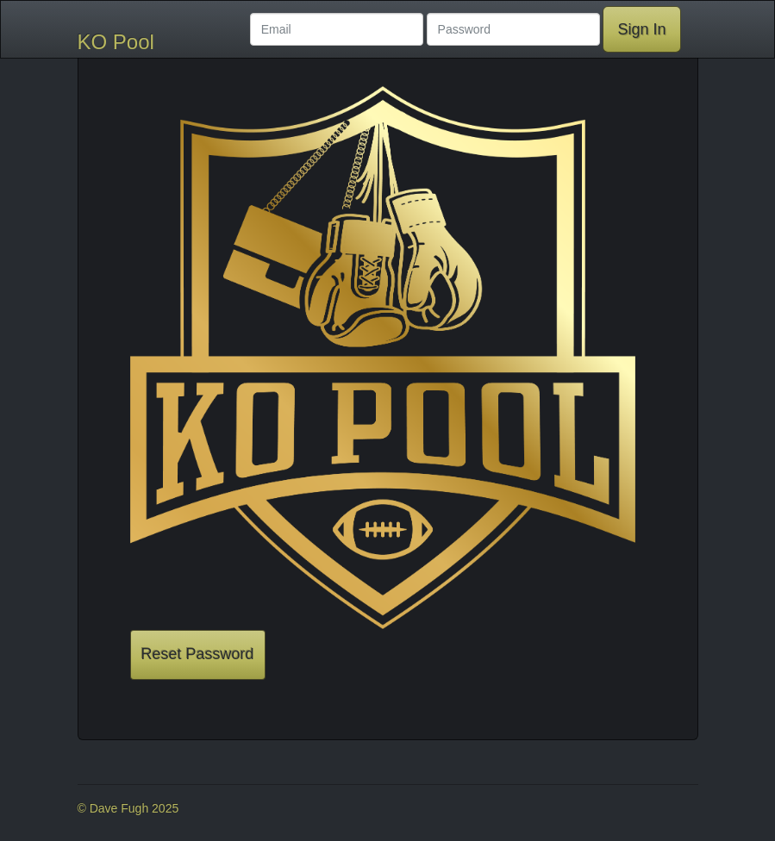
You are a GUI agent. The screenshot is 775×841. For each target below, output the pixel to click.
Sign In (641, 29)
